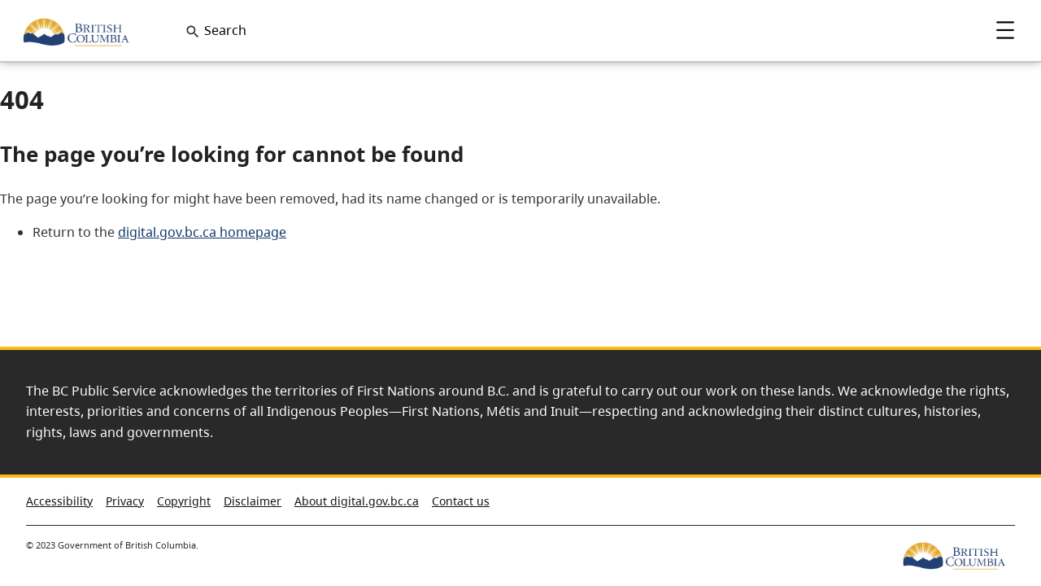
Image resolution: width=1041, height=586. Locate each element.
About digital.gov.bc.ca (356, 501)
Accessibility (59, 501)
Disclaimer (252, 501)
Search (225, 30)
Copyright (184, 501)
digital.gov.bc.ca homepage (202, 232)
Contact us (461, 501)
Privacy (125, 501)
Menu (1005, 30)
